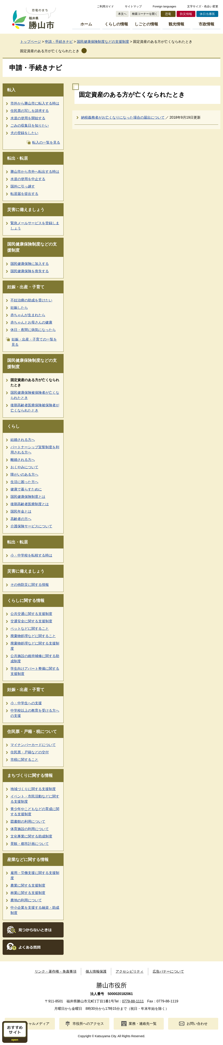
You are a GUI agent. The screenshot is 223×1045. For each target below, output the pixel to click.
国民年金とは (20, 511)
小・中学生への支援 (26, 703)
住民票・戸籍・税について (32, 731)
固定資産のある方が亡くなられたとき (49, 51)
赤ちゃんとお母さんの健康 (31, 322)
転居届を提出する (24, 194)
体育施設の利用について (29, 829)
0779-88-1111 (133, 1001)
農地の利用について (26, 900)
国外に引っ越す (22, 186)
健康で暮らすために (26, 489)
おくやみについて (24, 467)
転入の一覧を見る (46, 142)
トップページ (30, 41)
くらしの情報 (116, 24)
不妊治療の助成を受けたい (31, 300)
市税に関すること (24, 759)
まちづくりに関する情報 (30, 775)
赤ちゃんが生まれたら (27, 315)
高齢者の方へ (20, 519)
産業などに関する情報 (28, 859)
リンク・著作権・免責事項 (55, 971)
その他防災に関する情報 (29, 584)
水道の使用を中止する (27, 179)
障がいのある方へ (24, 474)
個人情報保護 (96, 971)
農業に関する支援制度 (27, 885)
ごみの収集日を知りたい (29, 125)
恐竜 (168, 14)
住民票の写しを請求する (29, 111)
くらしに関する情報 (25, 600)
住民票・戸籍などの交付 (29, 752)
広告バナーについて (168, 971)
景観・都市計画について (29, 844)
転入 (11, 90)
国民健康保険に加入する (29, 264)
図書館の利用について (27, 821)
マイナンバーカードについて (33, 745)
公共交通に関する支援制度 (31, 614)
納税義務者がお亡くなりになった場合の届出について (123, 117)
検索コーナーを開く (144, 13)
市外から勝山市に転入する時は (34, 103)
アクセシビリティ (130, 971)
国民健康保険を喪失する (29, 271)
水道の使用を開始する (27, 118)
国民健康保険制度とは (27, 496)
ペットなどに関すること (29, 628)
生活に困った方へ (24, 482)
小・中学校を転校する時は (31, 555)
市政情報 (206, 24)
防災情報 (186, 14)
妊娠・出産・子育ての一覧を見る (34, 341)
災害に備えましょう (25, 209)
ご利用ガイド (105, 6)
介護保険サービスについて (31, 526)
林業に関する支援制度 (27, 893)
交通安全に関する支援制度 (31, 621)
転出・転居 (17, 158)
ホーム (86, 24)
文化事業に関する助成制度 (31, 836)
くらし (13, 426)
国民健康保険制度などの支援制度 (103, 41)
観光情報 (176, 24)
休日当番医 (207, 14)
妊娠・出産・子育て (25, 287)
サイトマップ (133, 6)
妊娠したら (19, 307)
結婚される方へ (22, 440)
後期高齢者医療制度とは (29, 504)
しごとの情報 (146, 24)
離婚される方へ (22, 460)
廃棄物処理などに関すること (33, 636)
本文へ (122, 13)
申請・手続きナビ (59, 41)
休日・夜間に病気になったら (33, 330)
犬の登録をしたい (24, 133)
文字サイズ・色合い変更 (202, 6)
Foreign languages (164, 6)
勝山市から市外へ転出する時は (34, 171)
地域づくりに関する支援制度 (33, 789)
